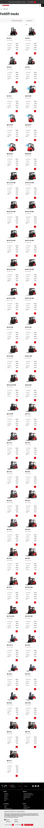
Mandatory (8, 819)
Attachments (6, 803)
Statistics (16, 819)
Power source (9, 396)
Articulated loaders (27, 797)
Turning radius (9, 47)
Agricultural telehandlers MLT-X (28, 794)
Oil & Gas (5, 797)
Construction (6, 794)
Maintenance (26, 808)
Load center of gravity (9, 49)
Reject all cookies (9, 825)
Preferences (8, 821)
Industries (6, 796)
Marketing (16, 821)
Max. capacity (9, 45)
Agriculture (6, 793)
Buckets (5, 805)
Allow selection (19, 825)
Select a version (32, 2)
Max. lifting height (9, 43)
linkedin (37, 786)
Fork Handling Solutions (8, 808)
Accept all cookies (29, 825)
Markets (5, 791)
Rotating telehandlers (27, 796)
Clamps (5, 807)
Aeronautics (6, 798)
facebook (32, 786)
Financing (25, 805)
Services (24, 803)
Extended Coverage (27, 807)
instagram (35, 786)
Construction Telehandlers (28, 793)
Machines (24, 791)
